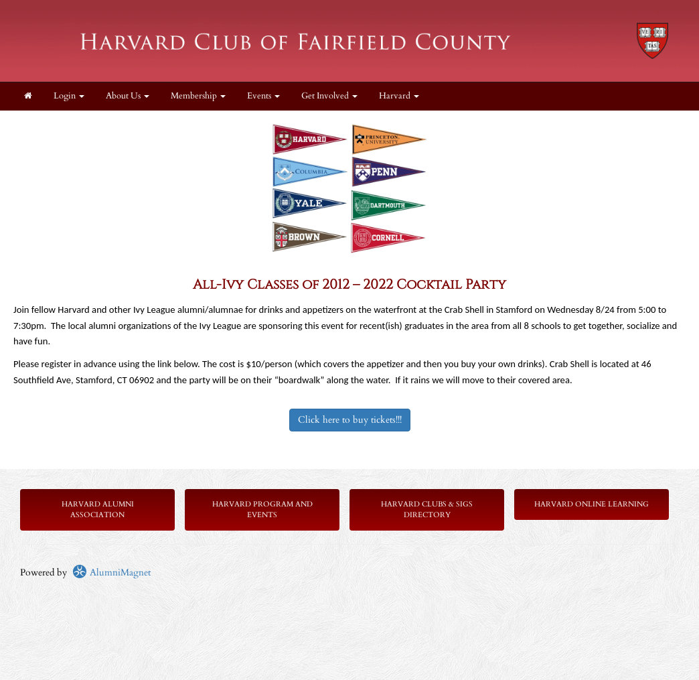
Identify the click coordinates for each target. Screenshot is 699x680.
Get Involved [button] (329, 96)
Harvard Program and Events (262, 509)
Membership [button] (198, 96)
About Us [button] (127, 96)
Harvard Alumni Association (98, 509)
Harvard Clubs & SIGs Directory (427, 509)
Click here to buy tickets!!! (350, 419)
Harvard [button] (399, 96)
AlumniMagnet (111, 572)
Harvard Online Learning (591, 504)
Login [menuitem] (69, 96)
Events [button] (263, 96)
